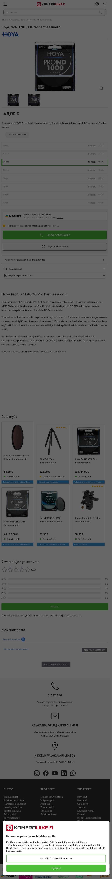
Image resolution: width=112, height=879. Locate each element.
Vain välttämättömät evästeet (56, 858)
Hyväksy (56, 868)
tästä (18, 851)
